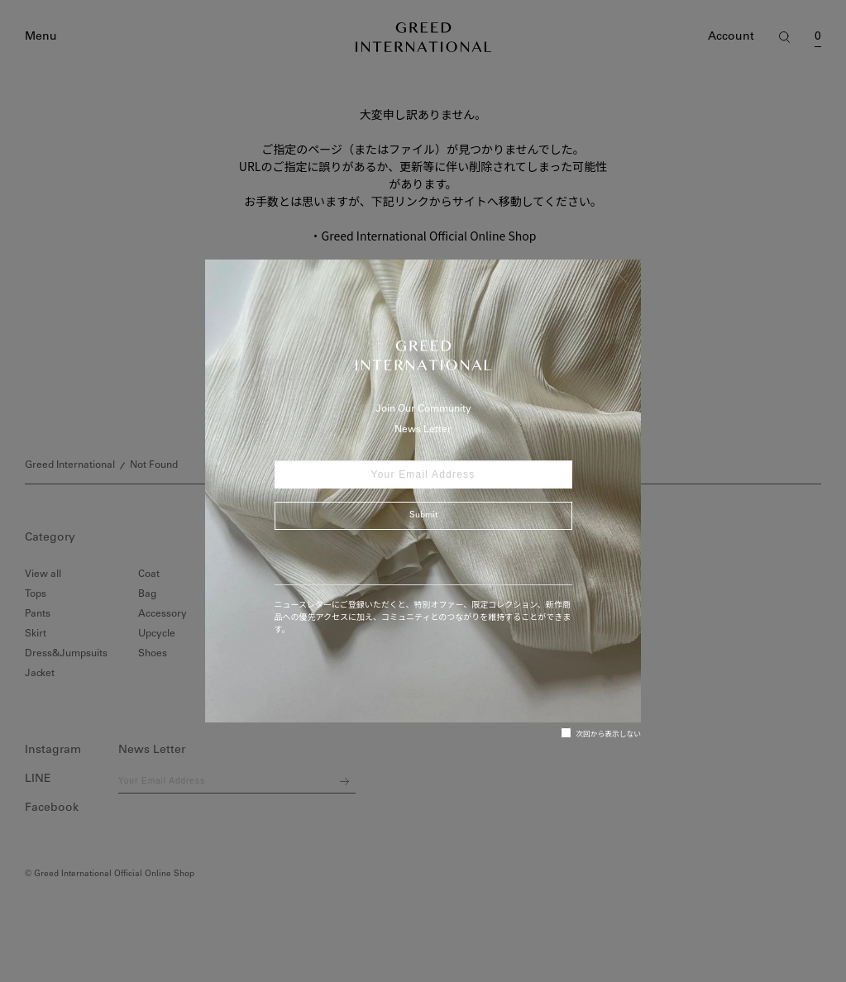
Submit (423, 516)
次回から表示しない (601, 733)
